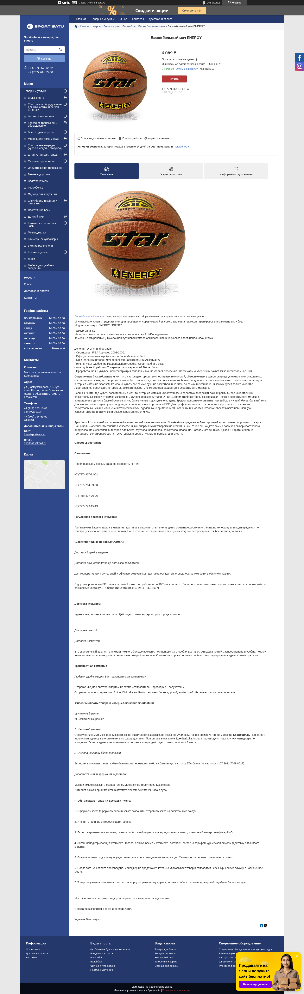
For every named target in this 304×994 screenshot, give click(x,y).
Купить (174, 79)
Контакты (30, 297)
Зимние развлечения (41, 245)
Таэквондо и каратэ (166, 961)
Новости (29, 277)
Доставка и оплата (36, 290)
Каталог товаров (90, 26)
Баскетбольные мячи (151, 26)
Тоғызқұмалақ (37, 232)
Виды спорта (36, 97)
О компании (33, 949)
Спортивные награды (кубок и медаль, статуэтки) (45, 147)
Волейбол (96, 961)
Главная (81, 19)
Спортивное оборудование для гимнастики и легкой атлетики (45, 107)
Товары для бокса (165, 949)
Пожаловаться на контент (176, 990)
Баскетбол (129, 26)
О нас (28, 284)
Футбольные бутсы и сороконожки (110, 949)
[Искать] (60, 49)
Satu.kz (168, 986)
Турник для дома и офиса (234, 965)
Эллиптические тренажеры (45, 167)
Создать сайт (86, 2)
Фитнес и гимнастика (41, 116)
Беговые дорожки (39, 174)
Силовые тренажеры (41, 161)
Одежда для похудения (42, 194)
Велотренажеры (38, 181)
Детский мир (36, 216)
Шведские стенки (229, 961)
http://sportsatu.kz (35, 434)
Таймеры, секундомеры (43, 239)
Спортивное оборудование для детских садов (245, 949)
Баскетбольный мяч (86, 316)
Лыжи (31, 258)
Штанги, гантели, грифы (43, 154)
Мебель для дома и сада (43, 138)
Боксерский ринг (164, 957)
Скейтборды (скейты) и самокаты (42, 202)
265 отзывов (213, 2)
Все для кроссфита (101, 953)
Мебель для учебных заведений (41, 267)
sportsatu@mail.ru (35, 443)
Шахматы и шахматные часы (42, 224)
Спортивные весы (39, 210)
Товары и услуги (35, 91)
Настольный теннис (101, 969)
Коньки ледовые (38, 252)
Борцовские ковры (165, 953)
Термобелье (35, 187)
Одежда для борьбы (167, 965)
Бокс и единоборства (41, 132)
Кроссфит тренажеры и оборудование (42, 124)
